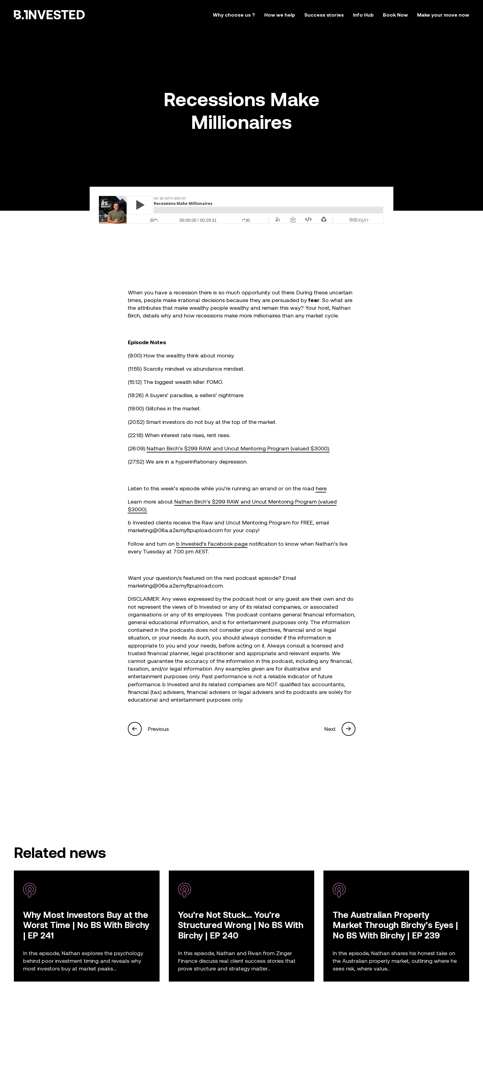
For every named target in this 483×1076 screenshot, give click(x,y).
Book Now (395, 15)
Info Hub (363, 15)
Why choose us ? (234, 15)
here (321, 488)
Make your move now (443, 15)
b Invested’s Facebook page (212, 543)
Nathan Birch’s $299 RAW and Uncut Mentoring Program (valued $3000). (238, 448)
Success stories (324, 15)
